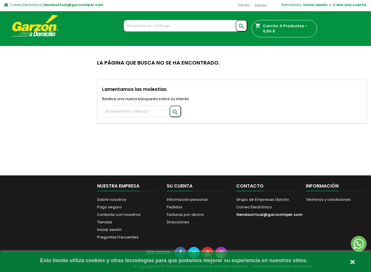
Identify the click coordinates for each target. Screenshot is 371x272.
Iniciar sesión (315, 4)
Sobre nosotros (111, 199)
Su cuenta (179, 186)
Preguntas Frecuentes (118, 237)
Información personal (187, 199)
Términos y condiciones (328, 199)
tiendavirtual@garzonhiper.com (73, 4)
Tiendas (104, 222)
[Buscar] (186, 26)
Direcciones (178, 222)
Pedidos (174, 207)
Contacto (249, 186)
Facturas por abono (185, 214)
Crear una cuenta (349, 4)
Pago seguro (109, 207)
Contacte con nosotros (119, 214)
